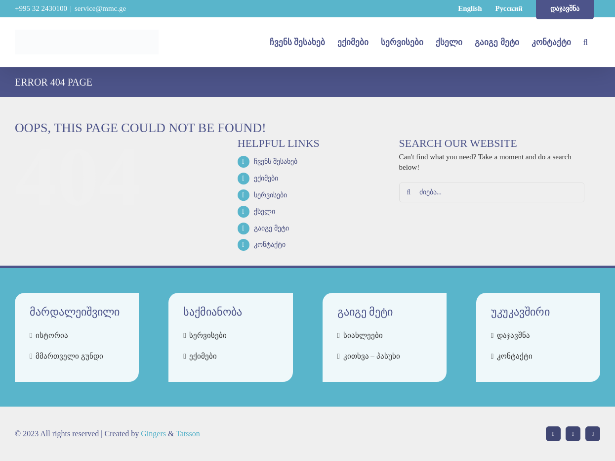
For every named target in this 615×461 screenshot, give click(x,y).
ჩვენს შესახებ (275, 161)
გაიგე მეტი (271, 228)
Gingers (154, 433)
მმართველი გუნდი (69, 356)
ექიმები (266, 178)
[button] (585, 42)
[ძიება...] (491, 192)
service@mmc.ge (100, 8)
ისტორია (52, 335)
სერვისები (270, 195)
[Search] (409, 192)
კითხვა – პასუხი (371, 356)
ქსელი (264, 211)
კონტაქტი (270, 244)
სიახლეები (363, 335)
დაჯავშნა (513, 335)
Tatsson (188, 433)
